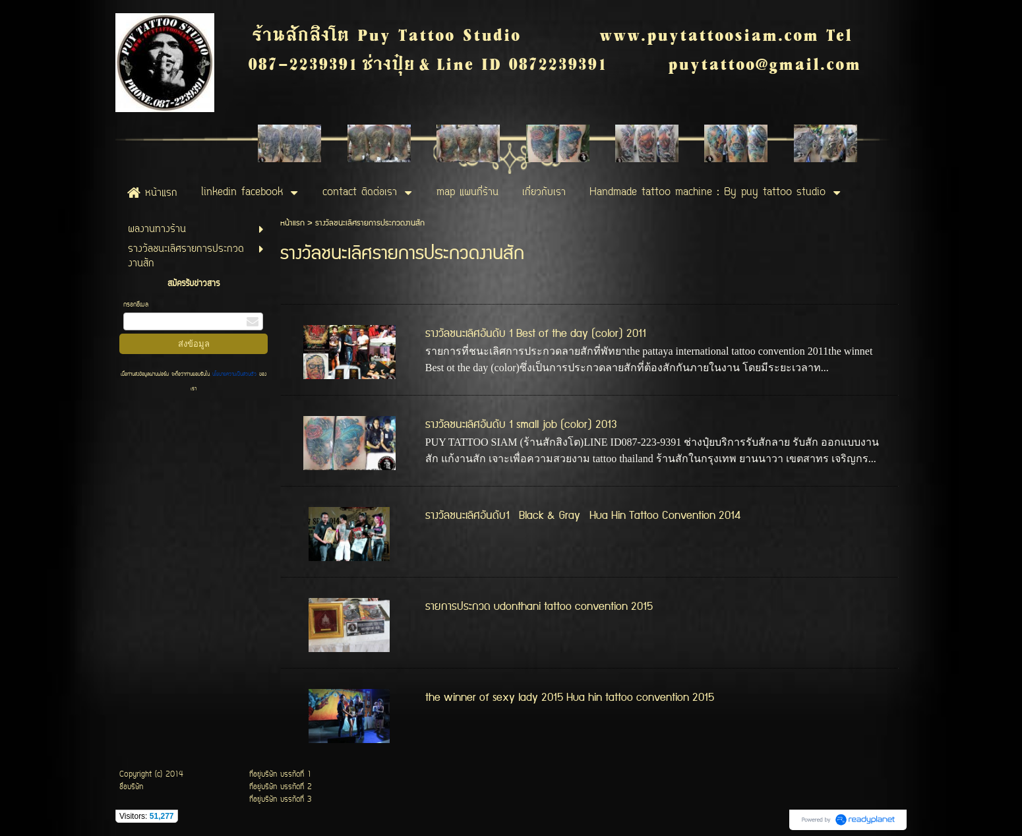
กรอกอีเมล (135, 305)
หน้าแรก (292, 223)
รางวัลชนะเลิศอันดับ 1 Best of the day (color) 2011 (535, 333)
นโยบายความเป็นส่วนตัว (234, 374)
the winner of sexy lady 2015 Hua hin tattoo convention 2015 (569, 697)
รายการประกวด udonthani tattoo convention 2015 (539, 606)
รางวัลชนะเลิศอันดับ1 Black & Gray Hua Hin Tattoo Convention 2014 (583, 515)
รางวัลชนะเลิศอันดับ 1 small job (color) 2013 (521, 424)
